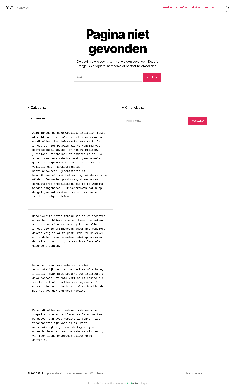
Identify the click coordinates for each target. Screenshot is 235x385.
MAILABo (198, 120)
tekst (194, 7)
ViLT (9, 7)
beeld (207, 7)
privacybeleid (55, 373)
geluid (165, 7)
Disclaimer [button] (36, 118)
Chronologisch (135, 107)
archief (180, 7)
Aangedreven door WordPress (85, 373)
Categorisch (39, 107)
